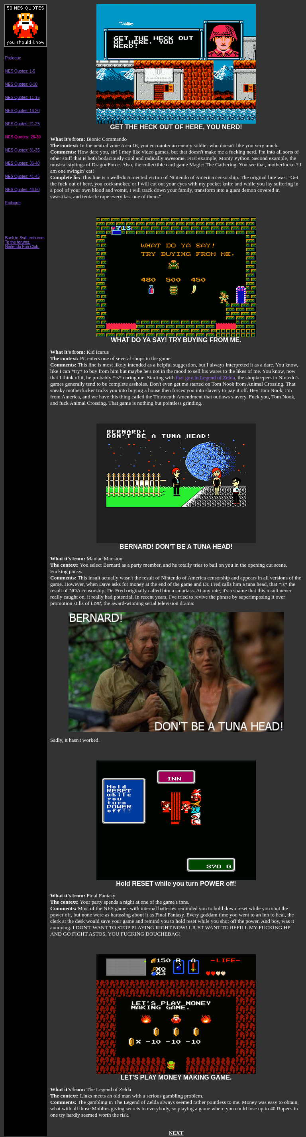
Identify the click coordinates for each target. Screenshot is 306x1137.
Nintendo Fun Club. (22, 246)
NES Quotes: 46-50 (22, 189)
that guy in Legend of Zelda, (206, 377)
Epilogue (13, 203)
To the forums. (17, 242)
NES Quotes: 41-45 (22, 176)
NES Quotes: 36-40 (22, 163)
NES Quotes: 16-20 (22, 110)
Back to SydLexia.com (25, 238)
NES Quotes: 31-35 (22, 150)
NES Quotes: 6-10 (21, 84)
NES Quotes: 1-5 (20, 71)
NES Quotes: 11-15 (22, 97)
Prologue (13, 58)
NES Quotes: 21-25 (22, 124)
